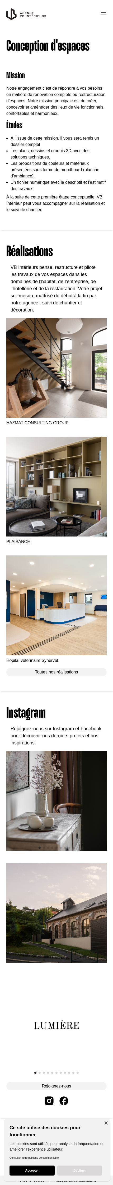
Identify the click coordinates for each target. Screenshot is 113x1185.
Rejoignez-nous (56, 1086)
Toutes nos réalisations (56, 672)
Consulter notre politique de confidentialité (34, 1157)
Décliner (79, 1170)
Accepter (32, 1170)
